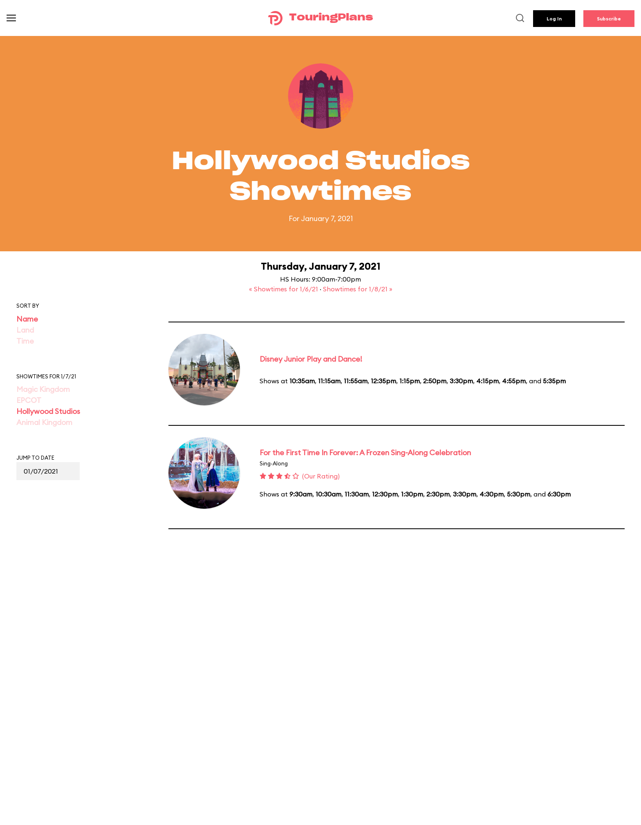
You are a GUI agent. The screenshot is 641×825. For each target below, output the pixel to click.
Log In (554, 19)
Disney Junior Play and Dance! (311, 359)
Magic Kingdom (43, 389)
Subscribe (609, 19)
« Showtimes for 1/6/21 (284, 289)
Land (25, 330)
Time (25, 341)
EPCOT (28, 400)
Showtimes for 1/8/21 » (357, 289)
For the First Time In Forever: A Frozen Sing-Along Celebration (365, 452)
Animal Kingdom (44, 422)
